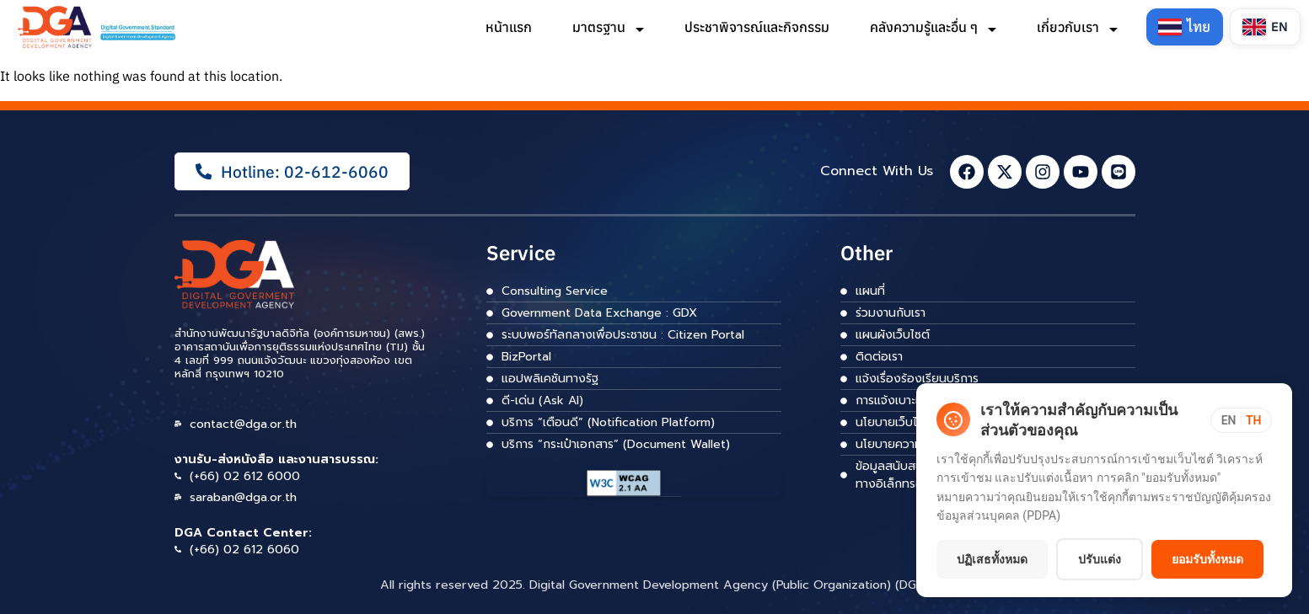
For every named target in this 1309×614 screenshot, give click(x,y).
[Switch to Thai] (1183, 26)
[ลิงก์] (98, 27)
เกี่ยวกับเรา (1075, 27)
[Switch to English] (1265, 26)
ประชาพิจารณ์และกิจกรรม (755, 27)
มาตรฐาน (606, 27)
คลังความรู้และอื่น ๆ (931, 27)
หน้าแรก (507, 27)
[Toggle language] (1241, 372)
